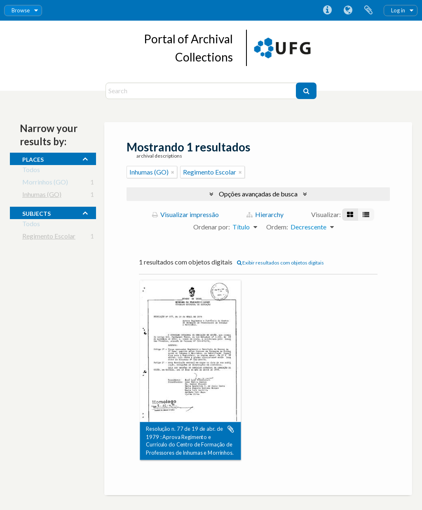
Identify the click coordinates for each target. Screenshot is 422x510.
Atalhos (327, 10)
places (33, 158)
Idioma (348, 10)
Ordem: (277, 227)
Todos (31, 171)
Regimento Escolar (48, 237)
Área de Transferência (368, 10)
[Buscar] (306, 91)
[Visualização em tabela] (366, 214)
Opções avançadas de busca (258, 194)
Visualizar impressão (185, 214)
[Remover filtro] (172, 172)
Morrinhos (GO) (45, 183)
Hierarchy (265, 214)
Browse (21, 10)
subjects (36, 212)
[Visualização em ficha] (350, 214)
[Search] (202, 91)
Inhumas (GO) (41, 196)
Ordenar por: (211, 227)
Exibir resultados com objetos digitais (280, 263)
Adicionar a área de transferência (231, 429)
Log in (398, 10)
